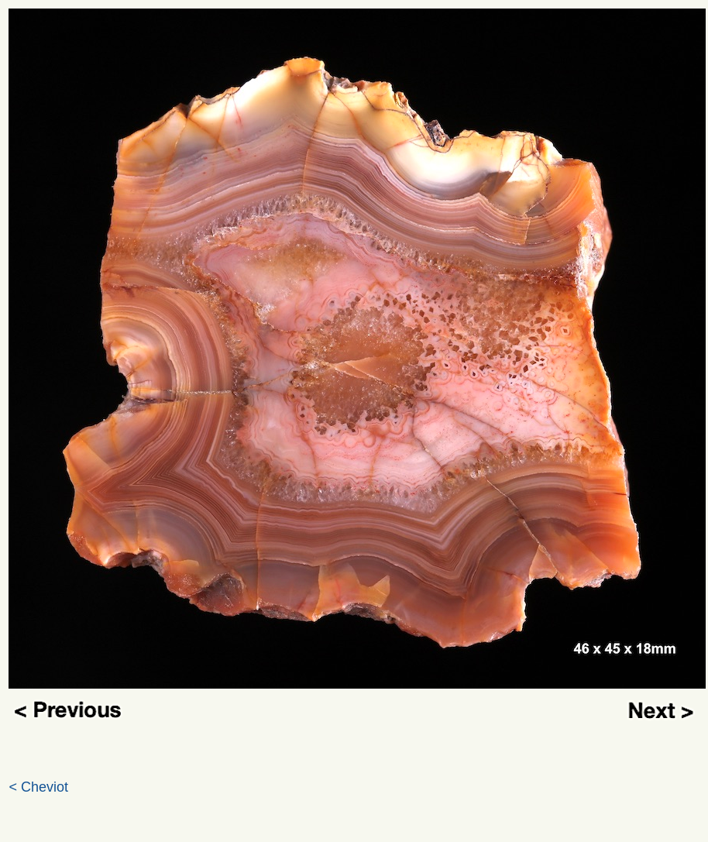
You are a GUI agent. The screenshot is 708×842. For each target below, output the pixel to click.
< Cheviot (39, 787)
